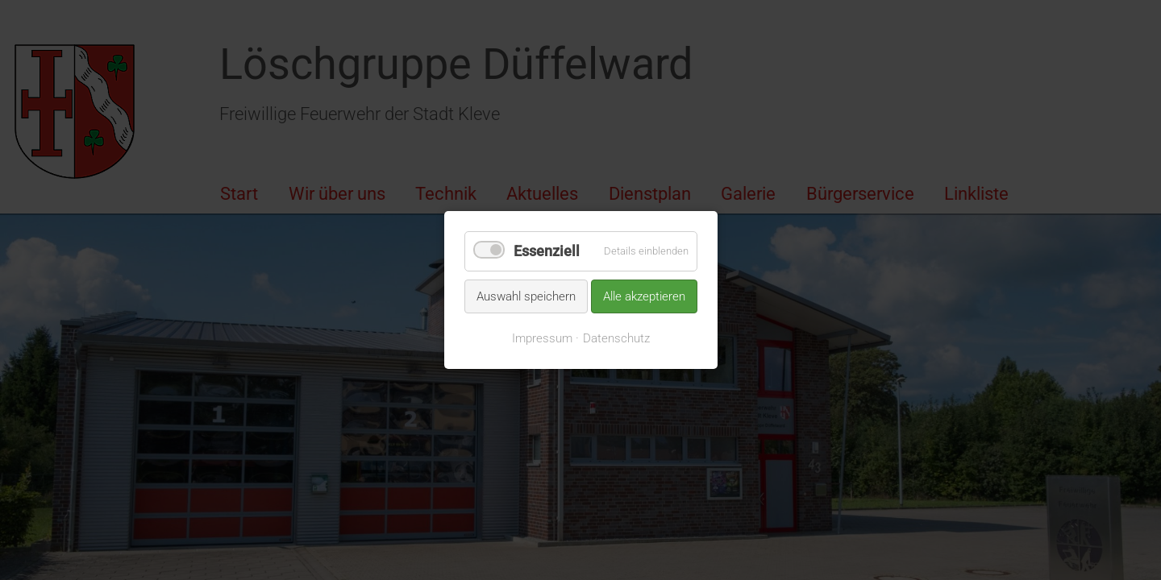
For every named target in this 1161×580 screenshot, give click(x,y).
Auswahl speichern (526, 295)
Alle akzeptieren (644, 295)
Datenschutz (616, 338)
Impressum (542, 338)
